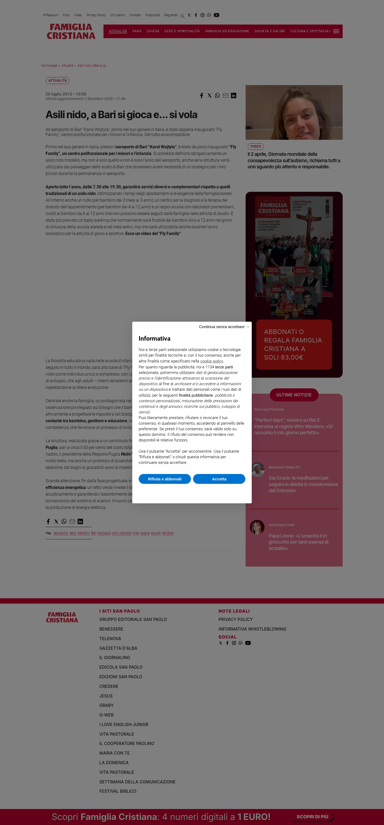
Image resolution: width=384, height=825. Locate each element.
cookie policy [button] (211, 361)
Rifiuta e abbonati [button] (165, 479)
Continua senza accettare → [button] (224, 326)
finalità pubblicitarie (196, 395)
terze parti (224, 367)
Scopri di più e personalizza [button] (192, 491)
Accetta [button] (219, 479)
